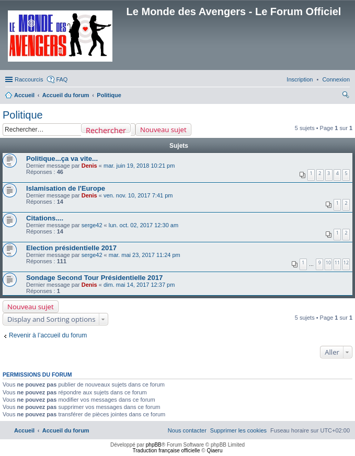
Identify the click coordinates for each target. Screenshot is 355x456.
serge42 (92, 225)
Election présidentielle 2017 (71, 248)
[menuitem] (336, 79)
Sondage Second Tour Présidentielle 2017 (94, 278)
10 (328, 262)
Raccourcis (29, 79)
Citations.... (44, 218)
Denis (89, 165)
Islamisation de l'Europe (65, 188)
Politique (23, 115)
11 (337, 262)
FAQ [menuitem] (61, 79)
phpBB (154, 445)
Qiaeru (214, 450)
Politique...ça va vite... (62, 158)
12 (346, 262)
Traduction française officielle (166, 450)
